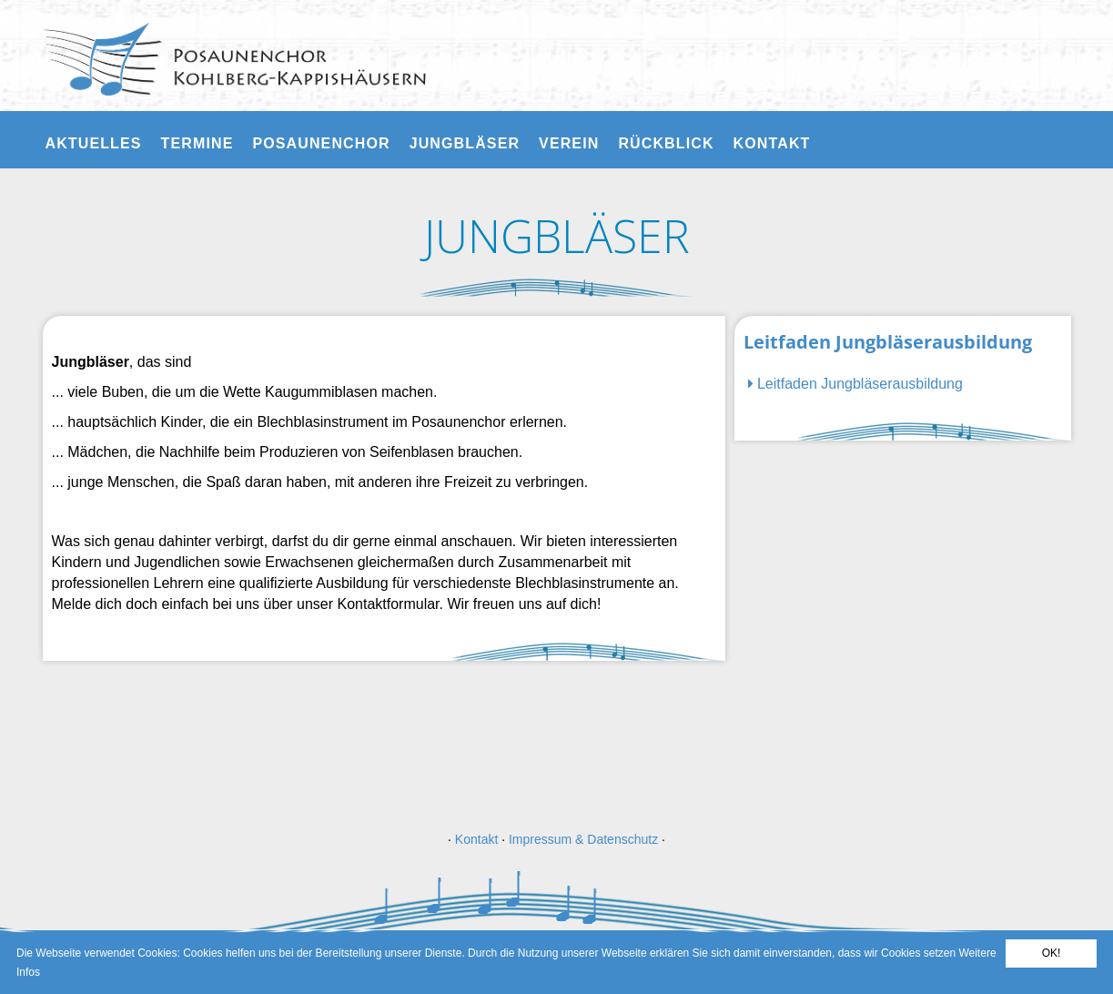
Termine (197, 143)
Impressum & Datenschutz (583, 839)
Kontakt (772, 143)
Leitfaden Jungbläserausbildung (855, 383)
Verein (569, 143)
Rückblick (665, 143)
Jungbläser (465, 143)
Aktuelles (94, 143)
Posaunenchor (321, 143)
